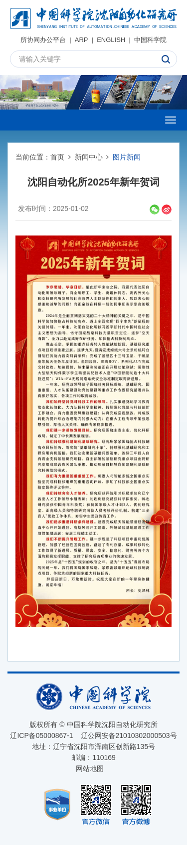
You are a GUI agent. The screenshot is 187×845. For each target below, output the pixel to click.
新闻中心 (89, 157)
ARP (81, 40)
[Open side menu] (171, 120)
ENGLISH (111, 40)
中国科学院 (150, 40)
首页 (57, 157)
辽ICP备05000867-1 (41, 736)
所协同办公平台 (43, 40)
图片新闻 (127, 157)
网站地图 (90, 768)
